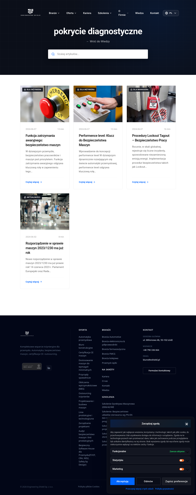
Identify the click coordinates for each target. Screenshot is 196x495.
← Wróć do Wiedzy (98, 41)
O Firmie (123, 13)
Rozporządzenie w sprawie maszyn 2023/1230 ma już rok (44, 248)
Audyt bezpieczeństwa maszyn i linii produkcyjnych (86, 435)
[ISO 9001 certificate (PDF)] (32, 368)
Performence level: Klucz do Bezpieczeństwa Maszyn (96, 140)
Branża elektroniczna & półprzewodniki (113, 343)
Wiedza (139, 13)
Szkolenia (105, 13)
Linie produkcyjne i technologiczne (86, 415)
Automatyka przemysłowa (85, 338)
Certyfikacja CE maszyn (86, 354)
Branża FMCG (108, 353)
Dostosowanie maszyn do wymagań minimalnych (86, 365)
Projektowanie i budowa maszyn (86, 404)
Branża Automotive (111, 336)
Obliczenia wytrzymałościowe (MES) (88, 385)
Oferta (71, 13)
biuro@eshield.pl (151, 359)
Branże (54, 13)
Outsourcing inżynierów (85, 395)
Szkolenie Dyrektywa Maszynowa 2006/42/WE (118, 405)
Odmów (148, 481)
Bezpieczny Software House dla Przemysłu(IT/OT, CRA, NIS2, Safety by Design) (87, 455)
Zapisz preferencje (176, 481)
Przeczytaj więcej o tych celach (139, 489)
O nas (105, 380)
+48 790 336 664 (151, 349)
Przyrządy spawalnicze (85, 376)
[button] (186, 423)
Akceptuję (122, 481)
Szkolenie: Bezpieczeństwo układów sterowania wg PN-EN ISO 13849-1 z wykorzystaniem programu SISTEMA (117, 416)
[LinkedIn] (49, 368)
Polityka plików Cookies (88, 486)
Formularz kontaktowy (159, 370)
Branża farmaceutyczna (113, 349)
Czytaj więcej (34, 182)
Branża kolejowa (110, 358)
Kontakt (154, 13)
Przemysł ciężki (109, 362)
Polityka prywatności (164, 489)
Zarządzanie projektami (85, 425)
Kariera (87, 13)
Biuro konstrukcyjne (86, 346)
